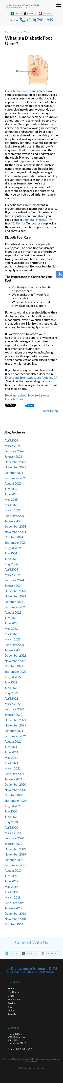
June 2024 (11, 558)
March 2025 (12, 510)
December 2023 (15, 591)
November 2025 (15, 467)
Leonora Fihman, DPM (37, 220)
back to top (50, 411)
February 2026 (14, 451)
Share (28, 406)
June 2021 (11, 752)
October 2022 (14, 666)
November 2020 (15, 790)
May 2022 (11, 693)
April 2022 (11, 698)
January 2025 (13, 521)
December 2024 (15, 526)
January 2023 (13, 650)
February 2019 (14, 903)
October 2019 (14, 860)
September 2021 (15, 736)
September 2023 (15, 607)
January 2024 (13, 585)
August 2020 (13, 806)
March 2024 (12, 575)
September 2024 (15, 542)
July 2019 (11, 876)
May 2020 (11, 822)
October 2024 (14, 537)
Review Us (47, 13)
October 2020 (14, 795)
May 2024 (11, 564)
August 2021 (13, 741)
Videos (11, 1010)
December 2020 (15, 784)
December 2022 (15, 655)
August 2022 (13, 677)
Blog (10, 1006)
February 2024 (14, 580)
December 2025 (15, 462)
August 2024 (13, 548)
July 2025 (11, 489)
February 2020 (14, 838)
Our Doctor (14, 992)
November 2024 (15, 532)
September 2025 (15, 478)
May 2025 (11, 499)
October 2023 (14, 601)
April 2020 (11, 827)
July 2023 (11, 618)
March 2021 (12, 768)
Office (11, 995)
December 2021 (15, 720)
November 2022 (15, 661)
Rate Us (12, 1014)
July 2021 (11, 747)
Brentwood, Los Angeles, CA (38, 378)
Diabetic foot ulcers (18, 91)
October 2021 (14, 731)
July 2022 (11, 682)
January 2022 (13, 714)
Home (11, 988)
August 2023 (13, 612)
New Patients (15, 999)
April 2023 (11, 634)
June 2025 (11, 494)
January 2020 (13, 843)
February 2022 (14, 709)
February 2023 (14, 645)
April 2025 (11, 505)
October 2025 (14, 472)
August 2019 (13, 870)
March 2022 (12, 704)
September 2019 (15, 865)
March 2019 (12, 897)
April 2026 (11, 440)
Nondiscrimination (36, 1068)
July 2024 (11, 553)
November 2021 (15, 725)
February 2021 (14, 774)
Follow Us (31, 13)
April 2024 (11, 569)
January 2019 (13, 908)
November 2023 (15, 596)
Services (12, 1003)
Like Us (18, 13)
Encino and (12, 378)
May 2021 (11, 757)
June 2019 (11, 881)
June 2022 (11, 688)
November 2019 (15, 854)
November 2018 (15, 919)
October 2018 (14, 924)
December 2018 (15, 913)
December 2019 (15, 849)
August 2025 (13, 483)
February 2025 (14, 515)
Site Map (22, 1068)
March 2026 (12, 446)
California (18, 223)
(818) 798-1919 (40, 20)
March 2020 (12, 833)
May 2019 (11, 886)
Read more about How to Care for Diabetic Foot (27, 397)
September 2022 (15, 671)
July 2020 (11, 811)
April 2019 (11, 892)
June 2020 (11, 817)
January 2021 (13, 779)
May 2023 (11, 628)
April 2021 (11, 763)
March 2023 (12, 639)
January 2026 (13, 456)
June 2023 (11, 623)
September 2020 (15, 800)
